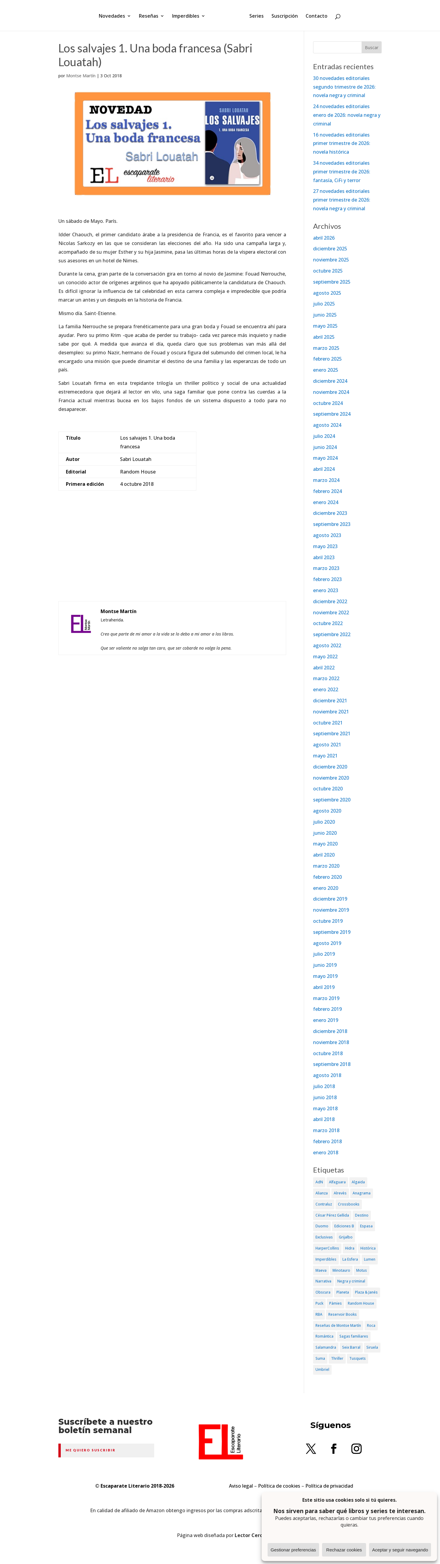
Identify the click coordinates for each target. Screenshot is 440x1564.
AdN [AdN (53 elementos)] (319, 1182)
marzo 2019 (326, 998)
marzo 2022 (326, 678)
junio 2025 (325, 314)
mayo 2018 (325, 1108)
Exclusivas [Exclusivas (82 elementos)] (324, 1237)
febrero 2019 (327, 1009)
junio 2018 (325, 1097)
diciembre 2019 (330, 899)
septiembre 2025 (332, 282)
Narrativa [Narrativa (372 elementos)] (323, 1281)
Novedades (114, 16)
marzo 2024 (326, 480)
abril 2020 (324, 854)
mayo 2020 (325, 843)
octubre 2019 (328, 921)
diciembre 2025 (330, 248)
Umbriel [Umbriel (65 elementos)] (322, 1369)
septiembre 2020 (332, 799)
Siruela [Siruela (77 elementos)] (372, 1347)
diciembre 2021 (330, 700)
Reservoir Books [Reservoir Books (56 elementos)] (342, 1314)
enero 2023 (325, 590)
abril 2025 (324, 337)
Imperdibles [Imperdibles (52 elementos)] (325, 1259)
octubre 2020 (328, 788)
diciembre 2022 (330, 601)
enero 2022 (325, 689)
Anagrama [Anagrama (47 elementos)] (362, 1193)
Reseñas (150, 16)
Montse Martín (80, 75)
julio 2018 (324, 1086)
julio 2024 (324, 436)
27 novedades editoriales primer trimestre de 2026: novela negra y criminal (341, 200)
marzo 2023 (326, 568)
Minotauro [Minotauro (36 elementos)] (341, 1270)
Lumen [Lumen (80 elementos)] (369, 1259)
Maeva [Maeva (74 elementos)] (321, 1270)
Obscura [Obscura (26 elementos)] (322, 1292)
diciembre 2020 (330, 766)
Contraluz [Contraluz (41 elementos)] (323, 1204)
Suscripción (282, 16)
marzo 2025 (326, 348)
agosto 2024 (327, 425)
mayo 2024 (325, 458)
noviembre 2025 (331, 259)
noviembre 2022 (331, 612)
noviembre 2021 (331, 711)
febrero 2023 (327, 579)
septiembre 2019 (332, 932)
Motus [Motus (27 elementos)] (361, 1270)
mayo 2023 (325, 546)
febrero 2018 (327, 1141)
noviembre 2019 (331, 910)
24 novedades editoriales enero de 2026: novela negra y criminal (346, 115)
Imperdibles (187, 16)
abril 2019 (324, 987)
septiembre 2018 (332, 1064)
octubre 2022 (328, 623)
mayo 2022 (325, 656)
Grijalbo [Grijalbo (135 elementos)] (346, 1237)
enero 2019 (325, 1020)
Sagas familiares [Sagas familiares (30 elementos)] (353, 1336)
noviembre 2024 (331, 392)
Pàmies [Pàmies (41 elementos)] (335, 1303)
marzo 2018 (326, 1130)
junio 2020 (325, 833)
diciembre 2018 (330, 1031)
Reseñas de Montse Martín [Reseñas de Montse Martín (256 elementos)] (338, 1325)
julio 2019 (324, 954)
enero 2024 (325, 502)
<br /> (172, 558)
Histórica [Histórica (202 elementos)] (368, 1248)
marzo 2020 (326, 866)
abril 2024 (324, 469)
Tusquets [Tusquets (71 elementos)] (357, 1358)
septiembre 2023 (332, 524)
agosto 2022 (327, 645)
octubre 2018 (328, 1053)
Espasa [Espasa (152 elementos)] (366, 1226)
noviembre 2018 (331, 1042)
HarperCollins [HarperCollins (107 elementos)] (327, 1248)
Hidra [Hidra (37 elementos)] (349, 1248)
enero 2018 (325, 1152)
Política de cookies (279, 1486)
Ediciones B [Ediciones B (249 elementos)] (344, 1226)
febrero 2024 (327, 491)
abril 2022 (324, 667)
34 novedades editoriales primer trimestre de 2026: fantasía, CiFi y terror (341, 172)
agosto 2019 (327, 943)
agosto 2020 (327, 810)
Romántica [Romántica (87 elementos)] (324, 1336)
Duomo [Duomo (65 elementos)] (321, 1226)
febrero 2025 (327, 359)
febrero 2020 (327, 877)
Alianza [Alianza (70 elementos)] (321, 1193)
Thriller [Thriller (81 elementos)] (337, 1358)
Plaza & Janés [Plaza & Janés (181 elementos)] (366, 1292)
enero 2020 (325, 888)
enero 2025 (325, 370)
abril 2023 (324, 557)
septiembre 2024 (332, 414)
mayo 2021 (325, 755)
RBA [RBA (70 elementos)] (318, 1314)
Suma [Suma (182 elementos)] (320, 1358)
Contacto (314, 16)
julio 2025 (324, 303)
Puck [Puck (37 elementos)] (319, 1303)
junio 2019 (325, 965)
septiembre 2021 (332, 733)
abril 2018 (324, 1119)
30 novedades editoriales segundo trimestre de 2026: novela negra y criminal (344, 87)
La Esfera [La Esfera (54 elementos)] (350, 1259)
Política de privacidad (329, 1486)
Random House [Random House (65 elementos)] (361, 1303)
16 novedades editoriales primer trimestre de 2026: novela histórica (341, 143)
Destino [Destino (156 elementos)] (361, 1215)
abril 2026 (324, 238)
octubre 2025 (328, 270)
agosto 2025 (327, 293)
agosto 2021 (327, 744)
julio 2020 (324, 822)
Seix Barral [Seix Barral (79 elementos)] (351, 1347)
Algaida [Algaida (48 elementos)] (358, 1182)
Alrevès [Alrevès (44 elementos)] (340, 1193)
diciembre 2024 (330, 381)
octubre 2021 (328, 722)
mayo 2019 (325, 976)
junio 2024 (325, 447)
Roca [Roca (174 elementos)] (371, 1325)
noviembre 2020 (331, 778)
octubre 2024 (328, 403)
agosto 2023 (327, 535)
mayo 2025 (325, 326)
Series (254, 16)
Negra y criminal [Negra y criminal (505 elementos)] (351, 1281)
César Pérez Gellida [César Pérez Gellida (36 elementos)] (332, 1215)
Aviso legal (241, 1486)
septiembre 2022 (332, 634)
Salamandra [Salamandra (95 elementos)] (325, 1347)
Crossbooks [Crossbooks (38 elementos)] (348, 1204)
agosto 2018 (327, 1075)
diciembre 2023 (330, 513)
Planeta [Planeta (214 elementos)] (342, 1292)
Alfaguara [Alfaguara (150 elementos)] (337, 1182)
